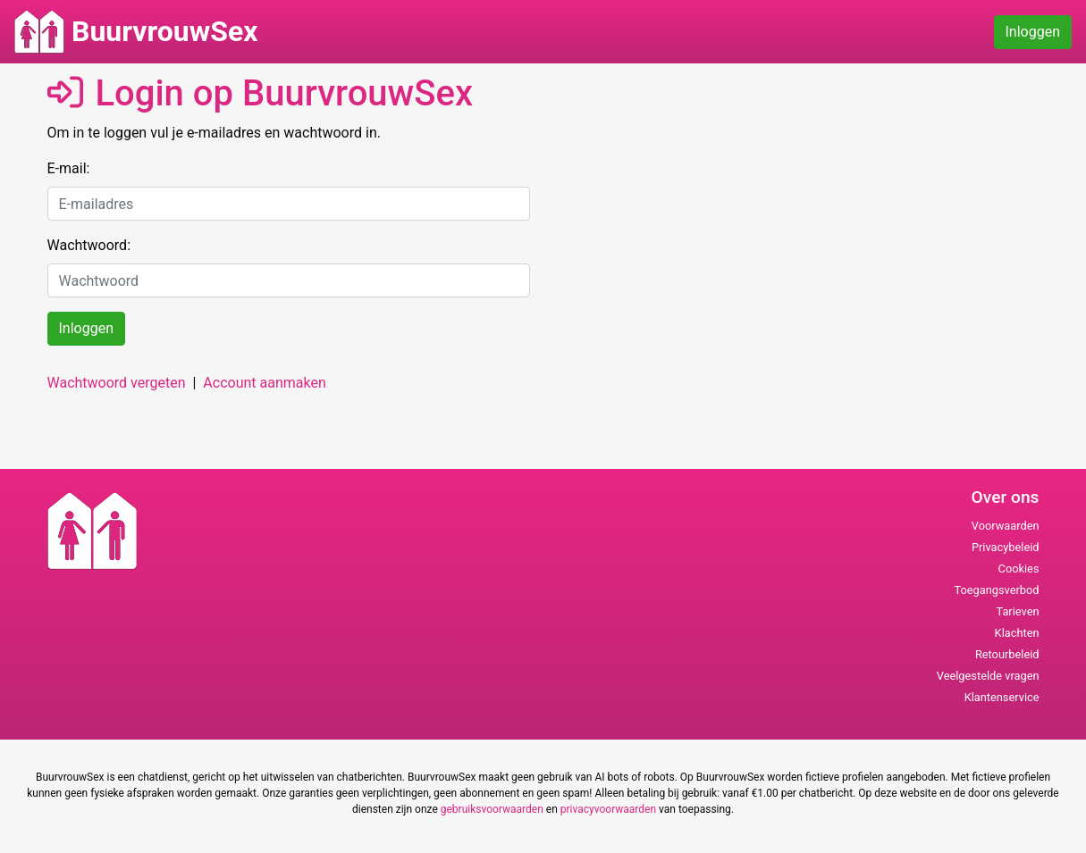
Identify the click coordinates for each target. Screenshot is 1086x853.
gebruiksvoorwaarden (492, 809)
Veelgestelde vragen (988, 675)
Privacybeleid (1006, 547)
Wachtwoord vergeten (116, 382)
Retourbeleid (1007, 654)
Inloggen (1033, 31)
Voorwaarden (1006, 525)
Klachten (1017, 633)
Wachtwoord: (89, 245)
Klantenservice (1002, 697)
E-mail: (68, 168)
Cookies (1019, 568)
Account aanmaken (264, 382)
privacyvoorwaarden (608, 809)
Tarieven (1017, 611)
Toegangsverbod (996, 590)
